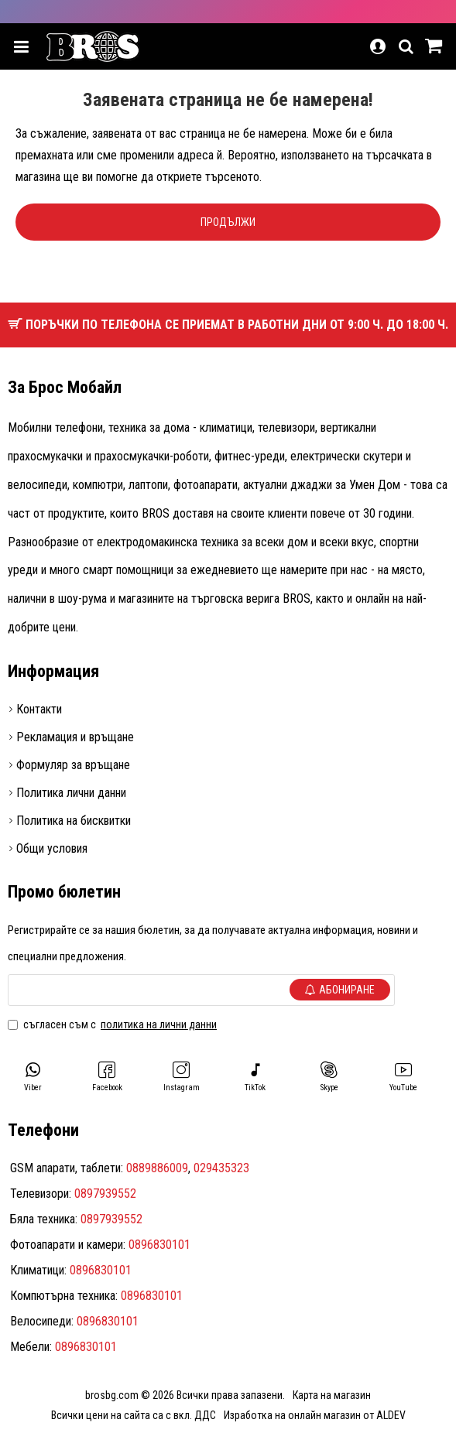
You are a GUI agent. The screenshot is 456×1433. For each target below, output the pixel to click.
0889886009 (157, 1168)
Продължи (228, 222)
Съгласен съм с (113, 1024)
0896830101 (159, 1244)
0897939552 (105, 1193)
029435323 (221, 1168)
